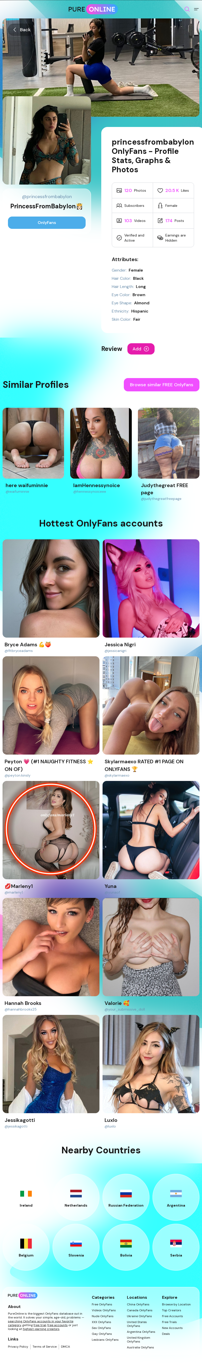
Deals (166, 1334)
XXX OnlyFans (101, 1322)
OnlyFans (47, 222)
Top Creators (171, 1310)
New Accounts (172, 1328)
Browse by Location (176, 1304)
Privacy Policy (18, 1347)
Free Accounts (172, 1316)
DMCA (65, 1347)
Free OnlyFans (102, 1304)
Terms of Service (45, 1347)
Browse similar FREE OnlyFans (161, 385)
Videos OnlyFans (104, 1310)
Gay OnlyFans (102, 1334)
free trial (40, 1325)
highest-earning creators (41, 1329)
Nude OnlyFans (103, 1316)
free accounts (57, 1325)
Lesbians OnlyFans (105, 1340)
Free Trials (169, 1322)
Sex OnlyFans (101, 1328)
